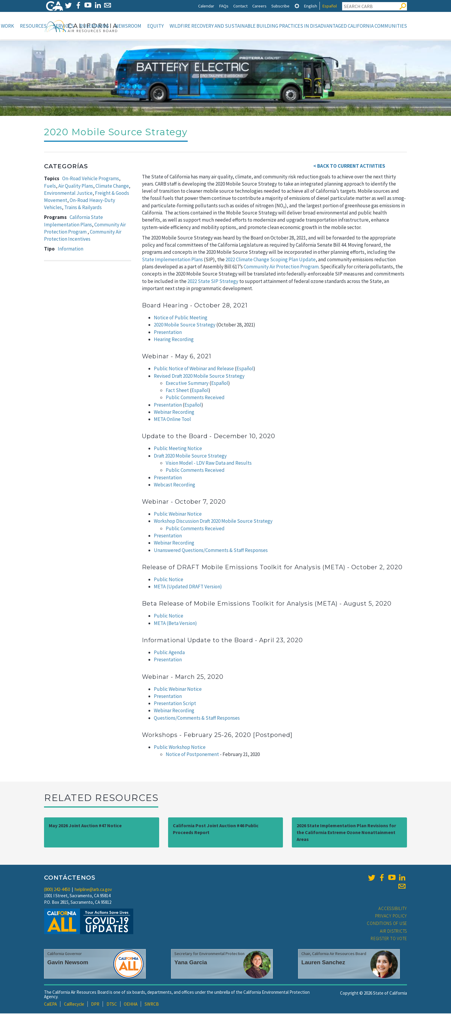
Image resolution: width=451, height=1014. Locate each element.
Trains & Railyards (83, 208)
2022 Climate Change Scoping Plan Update (271, 260)
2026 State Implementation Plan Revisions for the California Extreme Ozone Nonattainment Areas (346, 833)
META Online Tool (172, 419)
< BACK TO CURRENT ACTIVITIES (349, 166)
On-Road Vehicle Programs (90, 179)
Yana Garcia (190, 963)
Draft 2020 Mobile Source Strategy (190, 456)
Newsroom (128, 26)
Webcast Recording (174, 485)
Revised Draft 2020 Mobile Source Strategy (199, 376)
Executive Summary (187, 383)
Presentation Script (175, 704)
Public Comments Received (195, 398)
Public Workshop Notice (180, 747)
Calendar (206, 6)
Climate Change (112, 186)
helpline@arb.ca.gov (93, 890)
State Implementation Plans (172, 260)
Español (329, 6)
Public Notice (168, 580)
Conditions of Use (387, 924)
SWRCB (152, 1004)
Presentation (168, 332)
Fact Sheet (177, 391)
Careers (259, 6)
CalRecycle (74, 1004)
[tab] (297, 5)
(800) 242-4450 (57, 890)
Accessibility (392, 909)
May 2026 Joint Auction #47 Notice (85, 826)
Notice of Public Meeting (180, 318)
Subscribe (280, 6)
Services (63, 26)
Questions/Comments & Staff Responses (197, 718)
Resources (33, 26)
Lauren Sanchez (323, 963)
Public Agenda (169, 653)
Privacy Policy (391, 916)
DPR (95, 1004)
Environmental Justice (68, 193)
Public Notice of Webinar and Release (194, 369)
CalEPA (50, 1004)
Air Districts (393, 931)
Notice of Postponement (192, 755)
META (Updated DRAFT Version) (188, 587)
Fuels (50, 186)
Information (70, 249)
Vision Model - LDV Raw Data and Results (209, 463)
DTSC (112, 1004)
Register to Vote (389, 939)
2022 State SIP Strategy (212, 282)
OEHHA (130, 1004)
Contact (240, 6)
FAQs (223, 6)
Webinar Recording (174, 412)
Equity (155, 26)
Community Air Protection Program (281, 267)
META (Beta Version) (175, 623)
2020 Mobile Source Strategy (184, 325)
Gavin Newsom (67, 963)
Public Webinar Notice (178, 514)
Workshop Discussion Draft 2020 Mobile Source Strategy (213, 521)
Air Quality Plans (75, 186)
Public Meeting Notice (178, 449)
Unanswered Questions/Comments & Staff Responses (211, 551)
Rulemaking (94, 26)
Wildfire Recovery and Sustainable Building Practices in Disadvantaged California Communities (288, 26)
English (310, 6)
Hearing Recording (174, 340)
